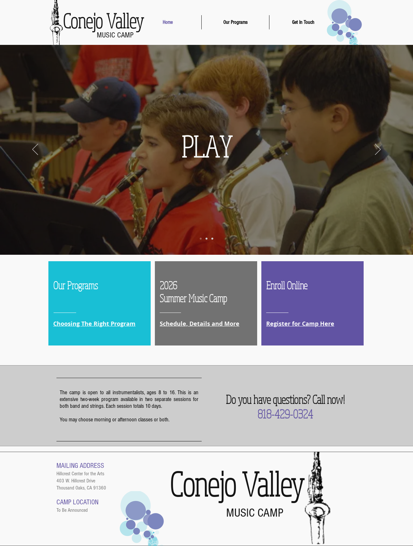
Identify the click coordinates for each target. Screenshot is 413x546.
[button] (235, 22)
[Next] (378, 150)
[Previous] (35, 150)
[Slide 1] (201, 239)
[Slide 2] (206, 239)
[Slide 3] (212, 239)
